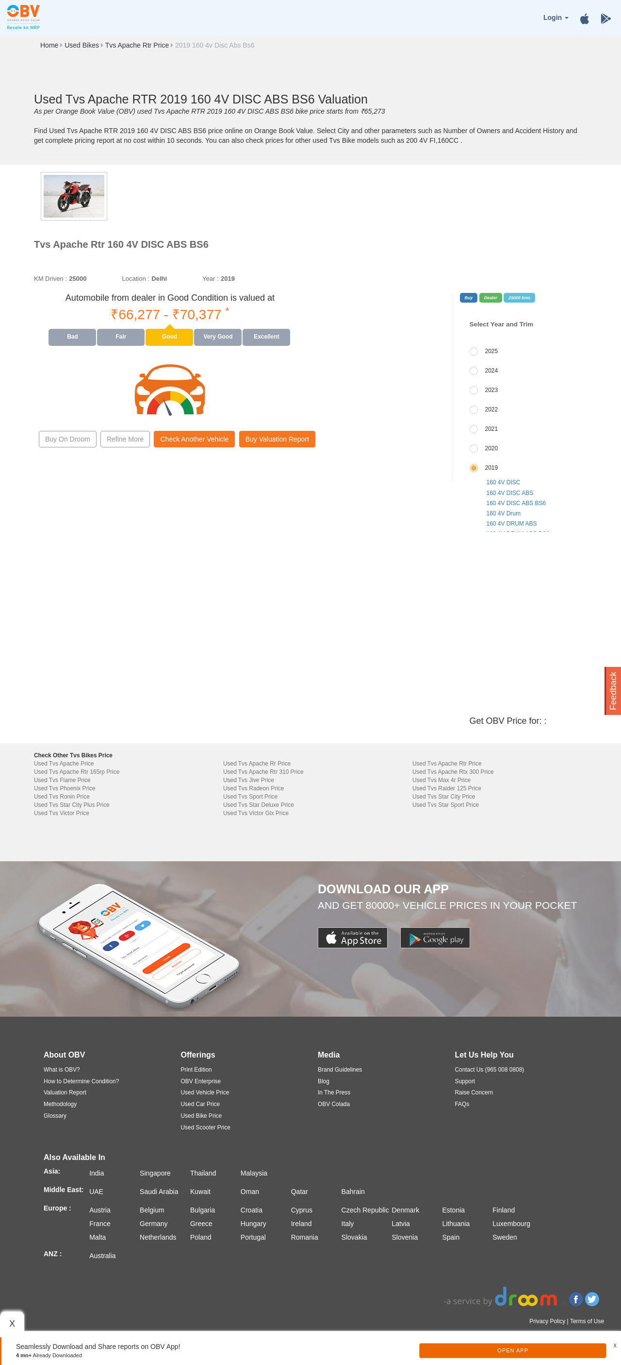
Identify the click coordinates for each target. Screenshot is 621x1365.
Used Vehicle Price (205, 1092)
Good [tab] (169, 336)
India (96, 1173)
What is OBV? (62, 1069)
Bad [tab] (72, 336)
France (100, 1224)
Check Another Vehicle (194, 439)
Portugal (253, 1237)
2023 (491, 390)
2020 (491, 448)
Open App (512, 1350)
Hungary (253, 1224)
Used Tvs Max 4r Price (441, 780)
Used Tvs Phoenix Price (65, 788)
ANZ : (53, 1254)
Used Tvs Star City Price (443, 796)
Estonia (453, 1210)
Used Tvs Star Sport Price (445, 805)
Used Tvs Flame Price (62, 780)
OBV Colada (334, 1104)
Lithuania (456, 1224)
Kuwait (200, 1191)
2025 (491, 351)
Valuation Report (65, 1092)
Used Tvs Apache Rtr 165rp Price (76, 771)
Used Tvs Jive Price (248, 780)
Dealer (490, 297)
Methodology (60, 1104)
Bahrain (353, 1191)
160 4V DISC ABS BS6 (516, 503)
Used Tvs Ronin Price (62, 796)
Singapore (155, 1173)
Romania (304, 1237)
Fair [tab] (120, 336)
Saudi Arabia (159, 1191)
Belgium (152, 1210)
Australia (102, 1256)
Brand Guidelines (340, 1069)
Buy (469, 297)
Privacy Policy (547, 1321)
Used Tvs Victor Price (61, 813)
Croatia (251, 1210)
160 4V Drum (504, 513)
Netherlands (158, 1237)
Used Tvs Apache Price (64, 763)
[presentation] (73, 337)
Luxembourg (511, 1224)
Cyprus (301, 1210)
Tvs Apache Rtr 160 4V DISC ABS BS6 (121, 244)
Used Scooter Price (205, 1127)
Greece (201, 1224)
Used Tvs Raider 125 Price (446, 788)
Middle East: (63, 1190)
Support (465, 1081)
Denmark (406, 1210)
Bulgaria (202, 1210)
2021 (491, 429)
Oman (250, 1191)
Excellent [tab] (266, 336)
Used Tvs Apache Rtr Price (447, 763)
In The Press (334, 1092)
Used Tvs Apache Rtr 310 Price (263, 771)
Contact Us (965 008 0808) (489, 1069)
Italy (348, 1224)
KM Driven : (50, 278)
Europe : (57, 1208)
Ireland (301, 1224)
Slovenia (405, 1237)
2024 (491, 370)
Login (556, 17)
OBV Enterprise (201, 1081)
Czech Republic (365, 1210)
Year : (210, 278)
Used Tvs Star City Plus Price (72, 805)
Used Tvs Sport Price (250, 796)
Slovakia (354, 1237)
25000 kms (519, 297)
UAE (96, 1191)
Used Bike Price (201, 1115)
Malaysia (254, 1173)
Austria (100, 1210)
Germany (154, 1224)
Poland (201, 1237)
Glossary (55, 1115)
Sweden (504, 1237)
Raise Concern (474, 1092)
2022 (491, 409)
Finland (503, 1210)
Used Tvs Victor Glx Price (256, 813)
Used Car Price (200, 1104)
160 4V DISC (504, 482)
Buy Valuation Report (277, 439)
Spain (450, 1237)
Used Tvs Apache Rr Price (257, 763)
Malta (97, 1237)
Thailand (203, 1173)
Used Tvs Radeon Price (253, 788)
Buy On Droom (67, 439)
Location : (135, 278)
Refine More (125, 439)
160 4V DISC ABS (510, 493)
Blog (323, 1081)
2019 (491, 467)
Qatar (299, 1191)
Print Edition (196, 1069)
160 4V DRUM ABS (512, 523)
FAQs (462, 1104)
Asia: (52, 1171)
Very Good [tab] (217, 336)
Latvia (401, 1224)
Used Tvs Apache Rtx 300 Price (453, 771)
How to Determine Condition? (81, 1081)
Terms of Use (587, 1321)
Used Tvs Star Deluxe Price (258, 805)
